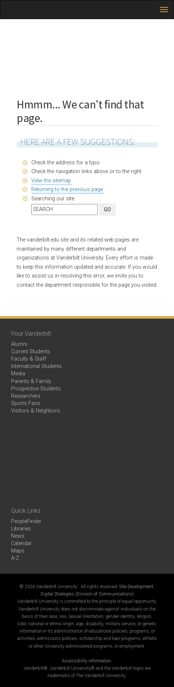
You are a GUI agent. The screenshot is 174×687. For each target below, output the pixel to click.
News (17, 536)
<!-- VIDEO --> (87, 461)
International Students (36, 366)
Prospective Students (36, 389)
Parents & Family (31, 381)
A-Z (15, 558)
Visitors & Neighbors (35, 411)
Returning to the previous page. (67, 189)
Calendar (21, 543)
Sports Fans (25, 403)
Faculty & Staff (28, 359)
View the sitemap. (51, 181)
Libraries (21, 529)
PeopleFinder (26, 521)
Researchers (26, 396)
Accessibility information (86, 660)
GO (107, 209)
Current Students (30, 351)
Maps (17, 551)
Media (18, 374)
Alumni (19, 344)
